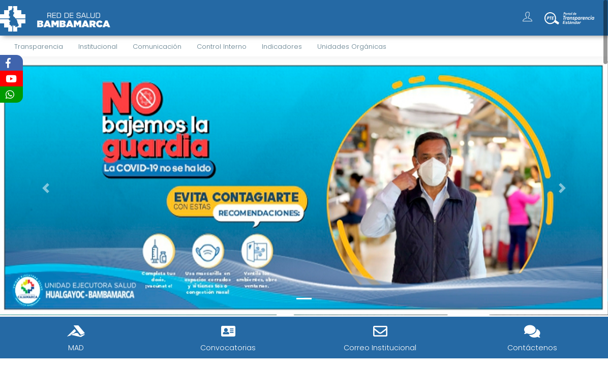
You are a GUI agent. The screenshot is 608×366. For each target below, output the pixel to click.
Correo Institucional (380, 348)
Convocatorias (228, 348)
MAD (76, 348)
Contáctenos (532, 348)
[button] (45, 188)
